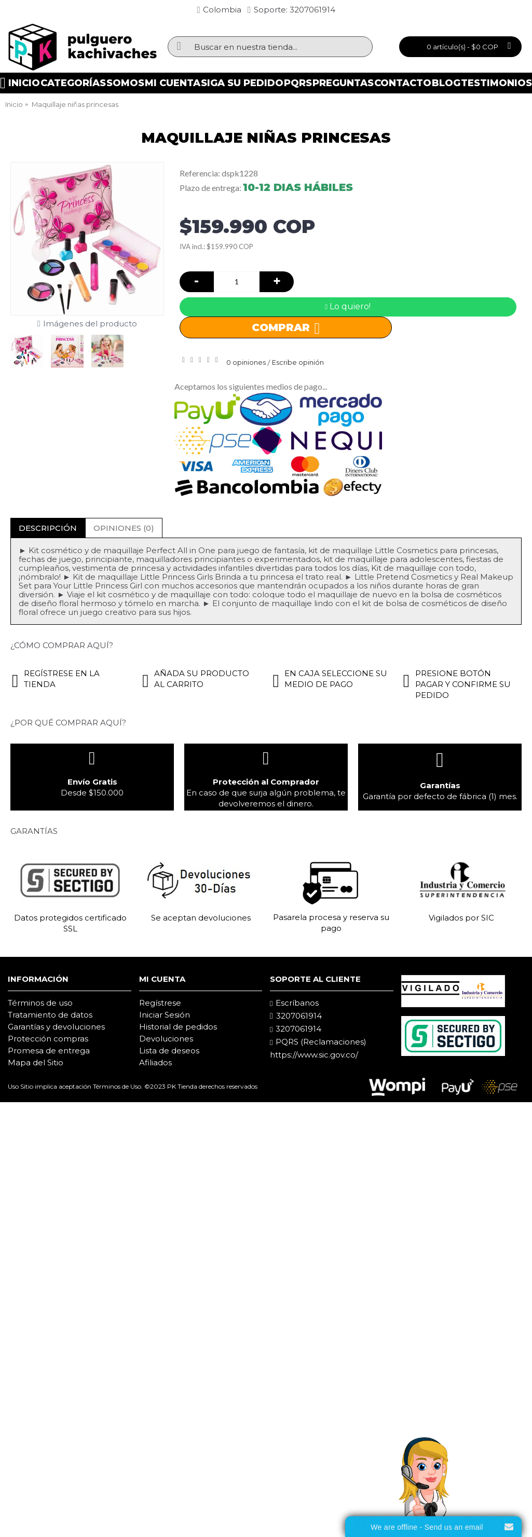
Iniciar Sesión (164, 1015)
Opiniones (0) (123, 528)
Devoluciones (166, 1039)
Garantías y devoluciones (56, 1027)
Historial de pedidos (178, 1027)
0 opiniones (246, 362)
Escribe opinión (298, 362)
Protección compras (48, 1039)
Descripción (48, 528)
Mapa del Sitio (35, 1062)
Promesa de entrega (49, 1050)
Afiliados (155, 1062)
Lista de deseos (169, 1050)
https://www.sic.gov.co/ (314, 1055)
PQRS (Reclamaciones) (318, 1042)
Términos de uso (40, 1003)
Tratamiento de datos (50, 1015)
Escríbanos (294, 1003)
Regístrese (160, 1003)
